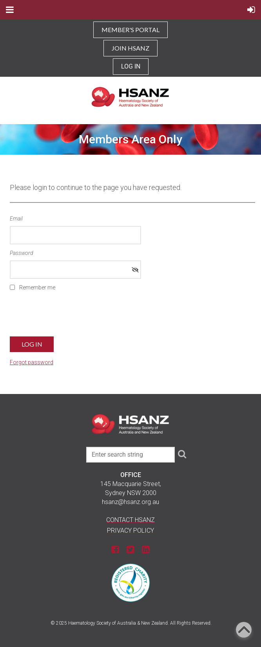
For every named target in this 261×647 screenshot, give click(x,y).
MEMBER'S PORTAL (131, 29)
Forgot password (31, 362)
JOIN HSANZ (130, 48)
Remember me (37, 287)
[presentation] (69, 316)
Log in (130, 66)
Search (182, 454)
